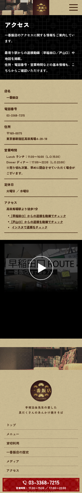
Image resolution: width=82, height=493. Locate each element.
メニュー (12, 434)
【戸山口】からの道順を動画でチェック (36, 222)
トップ (11, 425)
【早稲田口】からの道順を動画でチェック (37, 216)
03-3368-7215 (15, 115)
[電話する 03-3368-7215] (41, 485)
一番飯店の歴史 (17, 452)
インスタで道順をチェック (29, 227)
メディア (12, 461)
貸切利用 (12, 443)
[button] (41, 268)
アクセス (12, 470)
